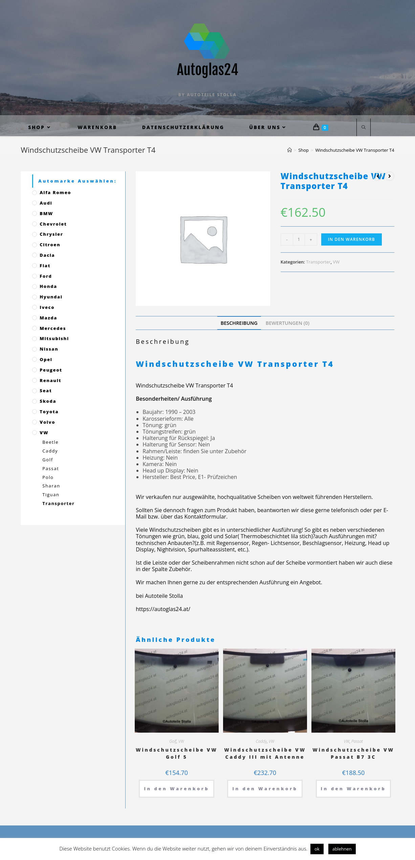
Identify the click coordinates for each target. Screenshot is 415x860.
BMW (46, 213)
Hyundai (51, 297)
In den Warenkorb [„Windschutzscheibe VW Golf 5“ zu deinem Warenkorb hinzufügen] (176, 788)
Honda (48, 286)
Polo (47, 477)
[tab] (239, 323)
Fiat (45, 266)
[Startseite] (289, 150)
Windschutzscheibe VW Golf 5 (177, 753)
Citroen (50, 245)
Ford (46, 276)
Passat (357, 741)
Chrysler (51, 234)
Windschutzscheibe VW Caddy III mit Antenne (265, 753)
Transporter (318, 262)
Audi (46, 203)
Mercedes (53, 328)
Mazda (48, 318)
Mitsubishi (54, 338)
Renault (50, 380)
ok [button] (317, 849)
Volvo (47, 422)
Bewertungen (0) (287, 323)
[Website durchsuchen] (363, 127)
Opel (46, 359)
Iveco (47, 307)
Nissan (49, 349)
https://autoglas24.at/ (163, 609)
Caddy (261, 741)
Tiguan (50, 494)
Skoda (48, 401)
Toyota (49, 411)
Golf (172, 741)
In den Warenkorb (351, 239)
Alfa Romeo (55, 192)
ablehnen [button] (342, 849)
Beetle (50, 442)
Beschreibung (239, 323)
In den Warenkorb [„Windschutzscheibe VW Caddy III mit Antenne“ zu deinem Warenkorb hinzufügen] (265, 788)
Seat (46, 390)
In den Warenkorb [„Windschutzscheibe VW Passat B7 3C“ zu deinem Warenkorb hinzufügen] (353, 788)
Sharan (51, 486)
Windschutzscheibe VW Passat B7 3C (353, 753)
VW (336, 262)
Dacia (47, 255)
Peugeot (51, 370)
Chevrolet (53, 224)
